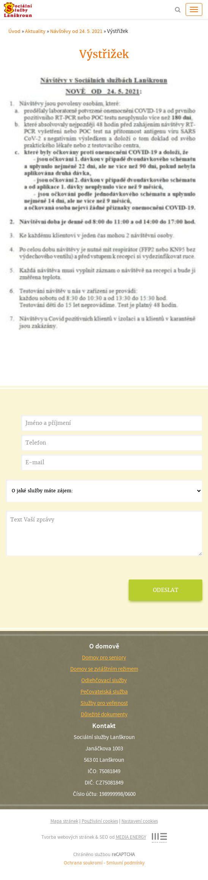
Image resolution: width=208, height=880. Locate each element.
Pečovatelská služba (104, 691)
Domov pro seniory (104, 657)
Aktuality (35, 31)
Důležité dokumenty (104, 714)
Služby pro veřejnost (104, 703)
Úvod (14, 31)
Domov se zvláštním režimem (104, 669)
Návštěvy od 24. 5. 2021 (76, 31)
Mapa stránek (64, 821)
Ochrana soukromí (83, 863)
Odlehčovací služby (104, 680)
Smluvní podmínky (125, 863)
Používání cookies (100, 821)
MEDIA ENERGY (131, 837)
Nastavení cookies (139, 821)
